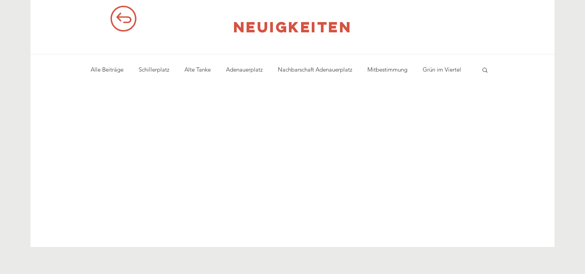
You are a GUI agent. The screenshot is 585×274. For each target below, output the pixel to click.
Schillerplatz (154, 69)
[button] (485, 71)
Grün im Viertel (442, 69)
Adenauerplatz (244, 69)
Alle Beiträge (107, 69)
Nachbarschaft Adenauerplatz (315, 69)
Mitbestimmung (387, 69)
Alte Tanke (197, 69)
